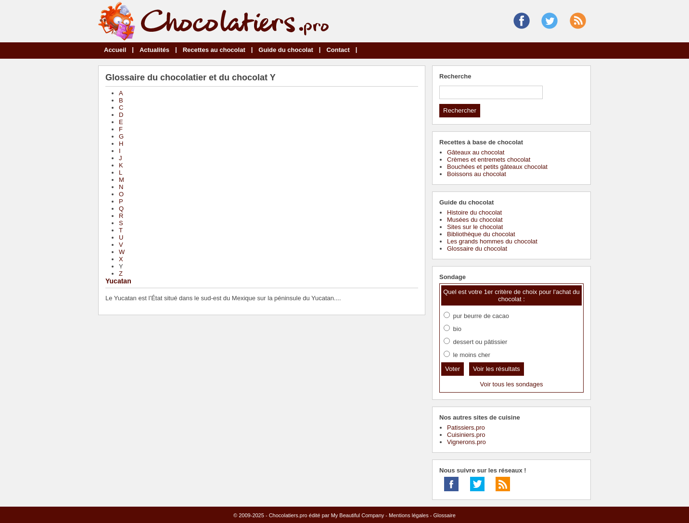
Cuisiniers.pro (466, 434)
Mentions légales (409, 515)
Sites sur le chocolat (475, 226)
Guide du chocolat (285, 49)
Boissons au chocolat (476, 174)
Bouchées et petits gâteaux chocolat (497, 166)
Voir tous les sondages (511, 384)
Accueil (115, 49)
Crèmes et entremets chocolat (488, 159)
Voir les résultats (496, 368)
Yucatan (118, 281)
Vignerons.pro (466, 442)
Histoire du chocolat (474, 212)
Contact (337, 49)
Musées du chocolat (475, 219)
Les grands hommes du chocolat (492, 241)
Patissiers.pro (466, 427)
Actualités (154, 49)
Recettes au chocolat (214, 49)
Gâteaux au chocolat (475, 152)
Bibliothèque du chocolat (481, 234)
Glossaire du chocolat (477, 248)
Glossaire (444, 515)
